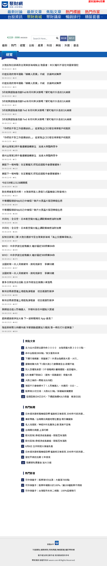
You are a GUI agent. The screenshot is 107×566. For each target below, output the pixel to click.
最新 (4, 45)
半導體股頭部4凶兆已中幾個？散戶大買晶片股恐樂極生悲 (32, 200)
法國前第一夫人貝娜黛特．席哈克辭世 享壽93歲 (28, 264)
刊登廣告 (36, 549)
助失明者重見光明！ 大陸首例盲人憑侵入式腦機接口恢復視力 (34, 191)
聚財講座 (53, 16)
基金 (76, 45)
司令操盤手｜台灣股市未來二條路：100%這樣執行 (50, 490)
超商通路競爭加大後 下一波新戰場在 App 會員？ (27, 318)
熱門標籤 (73, 11)
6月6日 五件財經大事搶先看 (39, 446)
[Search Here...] (45, 38)
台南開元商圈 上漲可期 (36, 430)
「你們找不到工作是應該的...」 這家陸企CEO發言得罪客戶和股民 (36, 128)
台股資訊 (15, 16)
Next (101, 11)
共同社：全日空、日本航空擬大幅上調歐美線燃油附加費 (31, 218)
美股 (58, 45)
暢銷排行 (73, 16)
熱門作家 (92, 11)
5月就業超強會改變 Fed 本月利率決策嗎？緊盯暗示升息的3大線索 (36, 110)
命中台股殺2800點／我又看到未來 (42, 353)
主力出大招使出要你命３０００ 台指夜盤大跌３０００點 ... (56, 347)
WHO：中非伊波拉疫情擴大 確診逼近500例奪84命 (28, 246)
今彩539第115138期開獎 (14, 182)
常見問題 (52, 549)
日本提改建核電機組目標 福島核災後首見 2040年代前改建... (54, 413)
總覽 (22, 45)
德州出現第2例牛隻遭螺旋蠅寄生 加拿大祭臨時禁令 (30, 146)
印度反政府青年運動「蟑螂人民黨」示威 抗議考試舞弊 (31, 74)
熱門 (13, 45)
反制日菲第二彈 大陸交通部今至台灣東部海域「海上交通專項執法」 (38, 237)
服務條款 (44, 549)
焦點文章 (53, 11)
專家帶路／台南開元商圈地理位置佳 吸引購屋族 (49, 419)
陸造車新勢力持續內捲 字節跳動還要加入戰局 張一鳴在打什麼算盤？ (38, 327)
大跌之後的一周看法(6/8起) (39, 380)
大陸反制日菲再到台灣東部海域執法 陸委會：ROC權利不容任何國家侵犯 (40, 65)
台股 (31, 45)
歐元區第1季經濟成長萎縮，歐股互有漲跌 (46, 435)
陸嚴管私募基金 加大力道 (38, 462)
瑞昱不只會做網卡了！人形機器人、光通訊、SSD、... (51, 385)
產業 (40, 45)
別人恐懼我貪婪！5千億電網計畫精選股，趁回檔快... (51, 369)
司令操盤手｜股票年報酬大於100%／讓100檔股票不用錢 (53, 485)
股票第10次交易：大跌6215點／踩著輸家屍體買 (49, 391)
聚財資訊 (35, 560)
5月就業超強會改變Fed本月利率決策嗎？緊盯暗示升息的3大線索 (36, 92)
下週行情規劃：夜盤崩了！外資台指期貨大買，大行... (51, 358)
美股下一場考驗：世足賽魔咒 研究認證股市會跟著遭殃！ (32, 164)
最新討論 (15, 11)
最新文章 (34, 11)
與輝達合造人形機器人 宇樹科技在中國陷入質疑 (28, 309)
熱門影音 (30, 473)
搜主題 (63, 38)
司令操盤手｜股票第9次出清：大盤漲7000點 (47, 479)
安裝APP (53, 544)
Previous (5, 11)
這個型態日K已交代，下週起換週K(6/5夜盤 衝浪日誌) (53, 396)
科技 (49, 45)
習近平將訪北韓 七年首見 (37, 457)
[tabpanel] (15, 11)
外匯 (67, 45)
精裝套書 (92, 16)
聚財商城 (34, 16)
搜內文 (71, 38)
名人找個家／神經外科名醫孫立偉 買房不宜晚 (47, 424)
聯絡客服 (61, 549)
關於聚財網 (70, 549)
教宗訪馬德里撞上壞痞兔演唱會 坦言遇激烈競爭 (28, 291)
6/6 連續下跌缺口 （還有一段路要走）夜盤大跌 (48, 374)
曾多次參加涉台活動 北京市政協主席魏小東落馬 (27, 282)
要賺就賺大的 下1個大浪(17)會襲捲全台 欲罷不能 (49, 364)
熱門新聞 (30, 407)
